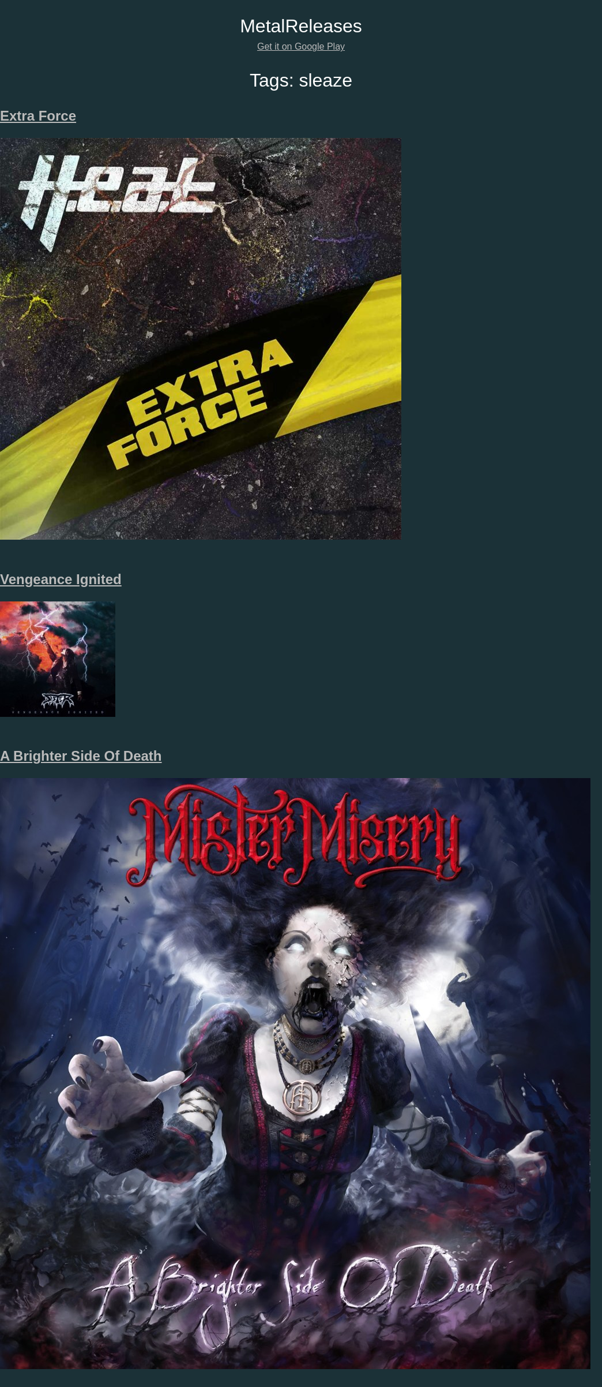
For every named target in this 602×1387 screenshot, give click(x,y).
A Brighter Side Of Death (80, 756)
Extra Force (38, 116)
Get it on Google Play (301, 46)
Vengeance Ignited (61, 579)
